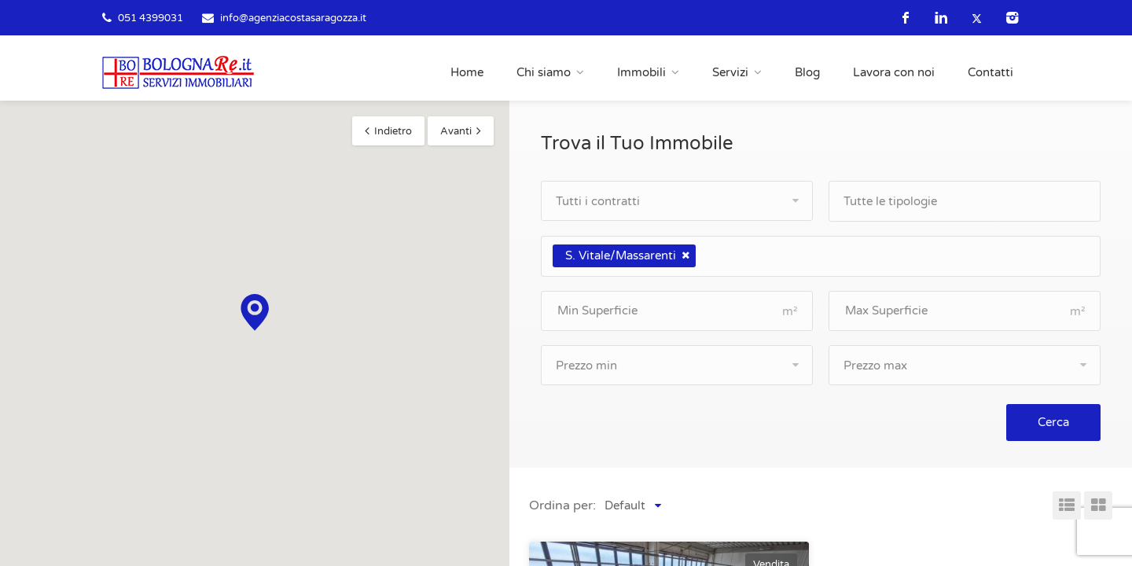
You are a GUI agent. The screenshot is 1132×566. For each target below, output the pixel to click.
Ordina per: (562, 505)
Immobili (641, 72)
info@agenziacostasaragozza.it (293, 18)
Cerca (1053, 422)
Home (466, 72)
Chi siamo (543, 72)
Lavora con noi (894, 72)
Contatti (990, 72)
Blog (807, 72)
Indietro (393, 131)
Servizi (730, 72)
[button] (255, 312)
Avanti (456, 131)
